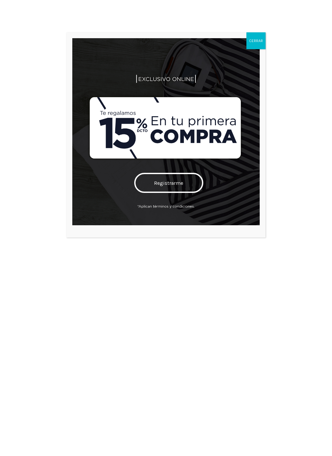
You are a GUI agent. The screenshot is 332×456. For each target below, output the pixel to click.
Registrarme (169, 183)
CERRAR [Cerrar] (256, 41)
